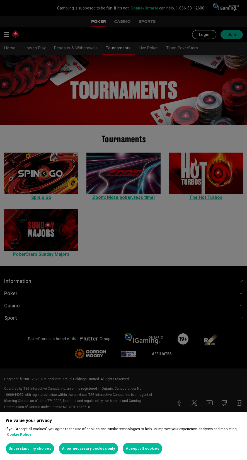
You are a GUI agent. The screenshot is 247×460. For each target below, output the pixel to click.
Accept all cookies (142, 448)
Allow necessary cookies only (88, 448)
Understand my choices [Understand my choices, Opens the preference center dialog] (30, 448)
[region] (123, 436)
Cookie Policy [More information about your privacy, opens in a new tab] (19, 434)
